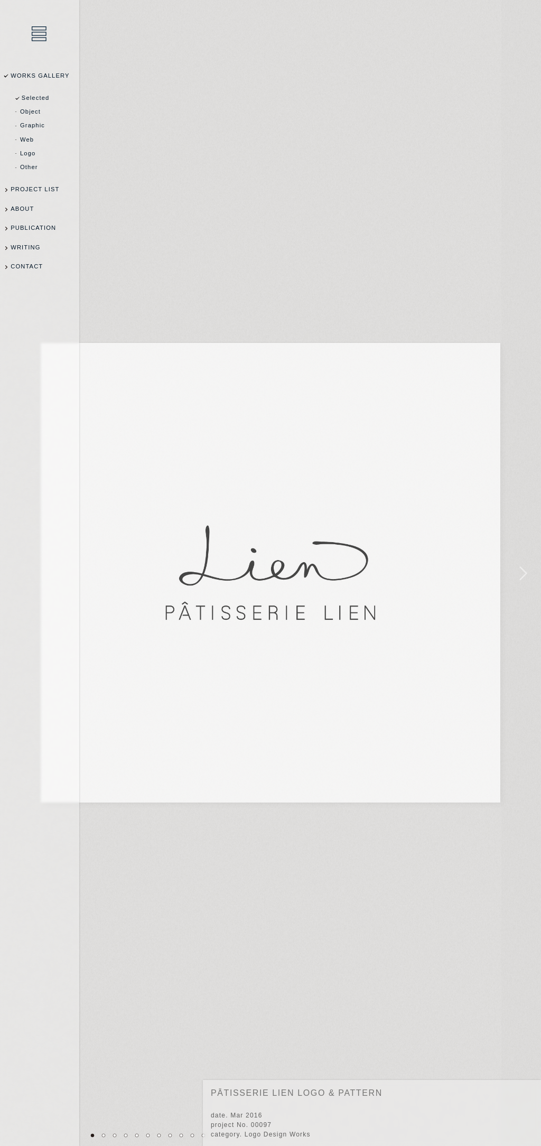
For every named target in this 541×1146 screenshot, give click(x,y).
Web (27, 139)
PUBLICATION (33, 228)
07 (159, 1135)
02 (103, 1135)
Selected (36, 98)
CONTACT (27, 266)
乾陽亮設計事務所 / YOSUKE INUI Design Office (40, 34)
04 (125, 1135)
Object (30, 111)
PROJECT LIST (35, 189)
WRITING (25, 247)
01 (92, 1135)
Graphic (32, 125)
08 (170, 1135)
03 (114, 1135)
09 (181, 1135)
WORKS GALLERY (40, 75)
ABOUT (22, 209)
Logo (27, 153)
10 (192, 1135)
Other (29, 167)
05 (137, 1135)
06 (148, 1135)
